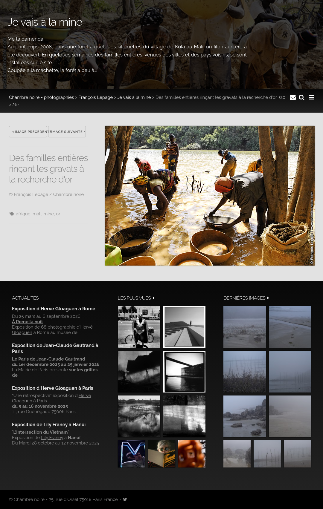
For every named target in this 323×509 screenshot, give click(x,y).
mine (48, 214)
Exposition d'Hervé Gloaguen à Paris (52, 388)
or (58, 214)
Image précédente (29, 132)
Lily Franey (52, 437)
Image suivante (68, 132)
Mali (37, 214)
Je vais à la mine (134, 97)
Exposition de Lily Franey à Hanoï (49, 424)
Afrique (23, 214)
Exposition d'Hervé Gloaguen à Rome (53, 309)
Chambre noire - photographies (41, 97)
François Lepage (96, 97)
